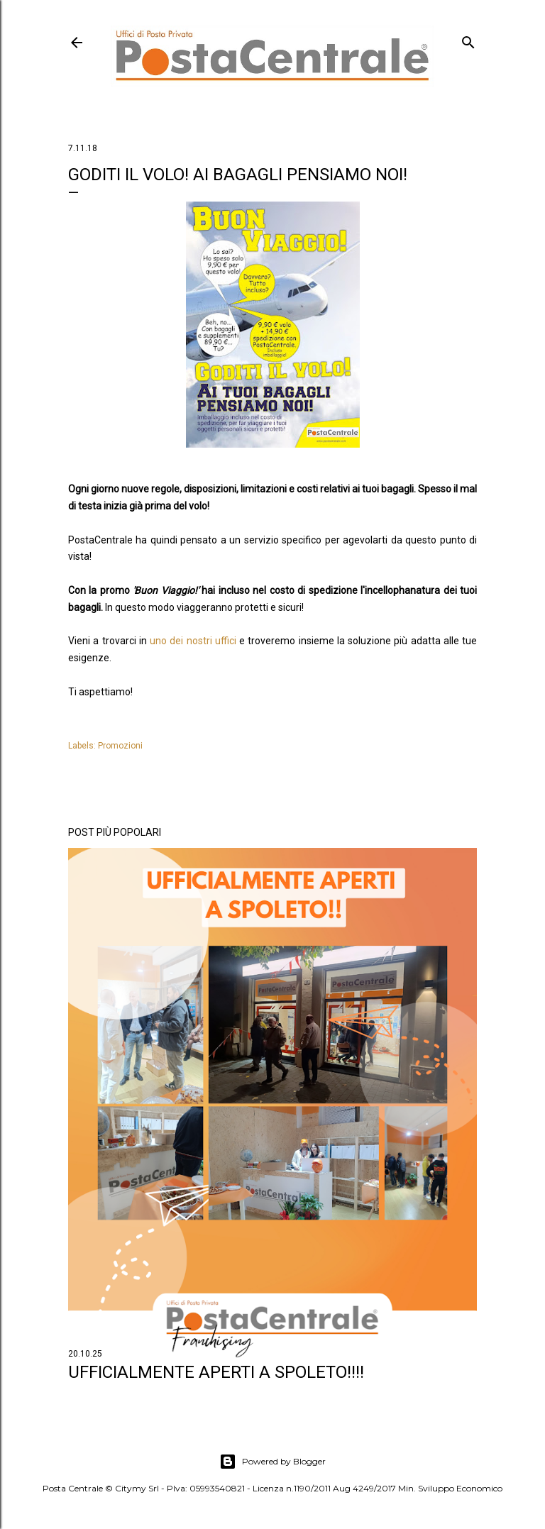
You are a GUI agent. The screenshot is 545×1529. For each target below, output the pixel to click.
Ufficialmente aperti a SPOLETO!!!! (216, 1372)
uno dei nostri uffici (193, 640)
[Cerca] (468, 39)
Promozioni (120, 746)
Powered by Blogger (272, 1461)
